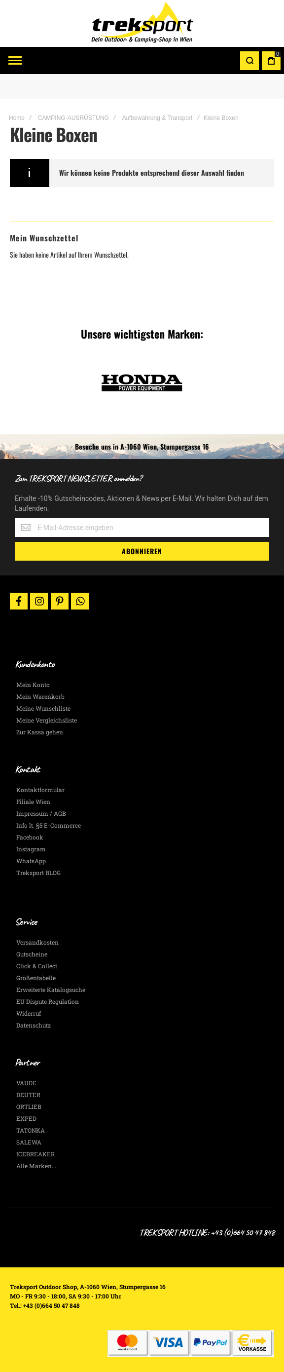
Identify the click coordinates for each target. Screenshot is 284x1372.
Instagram (31, 849)
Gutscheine (31, 954)
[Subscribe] (142, 551)
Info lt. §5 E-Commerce (48, 825)
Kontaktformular (40, 790)
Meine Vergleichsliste (46, 720)
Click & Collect (36, 966)
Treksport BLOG (38, 873)
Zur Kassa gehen (39, 732)
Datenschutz (33, 1025)
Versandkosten (37, 942)
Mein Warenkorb (40, 696)
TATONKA (30, 1130)
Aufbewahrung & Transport (157, 117)
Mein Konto (33, 684)
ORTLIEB (28, 1106)
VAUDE (26, 1083)
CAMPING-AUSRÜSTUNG (73, 117)
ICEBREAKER (35, 1154)
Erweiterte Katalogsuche (50, 989)
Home (17, 117)
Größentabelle (36, 978)
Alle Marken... (36, 1166)
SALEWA (28, 1142)
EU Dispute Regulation (47, 1001)
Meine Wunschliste (43, 708)
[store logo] (142, 23)
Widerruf (28, 1013)
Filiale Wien (33, 801)
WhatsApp (31, 861)
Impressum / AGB (41, 813)
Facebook (29, 837)
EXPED (26, 1118)
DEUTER (28, 1095)
